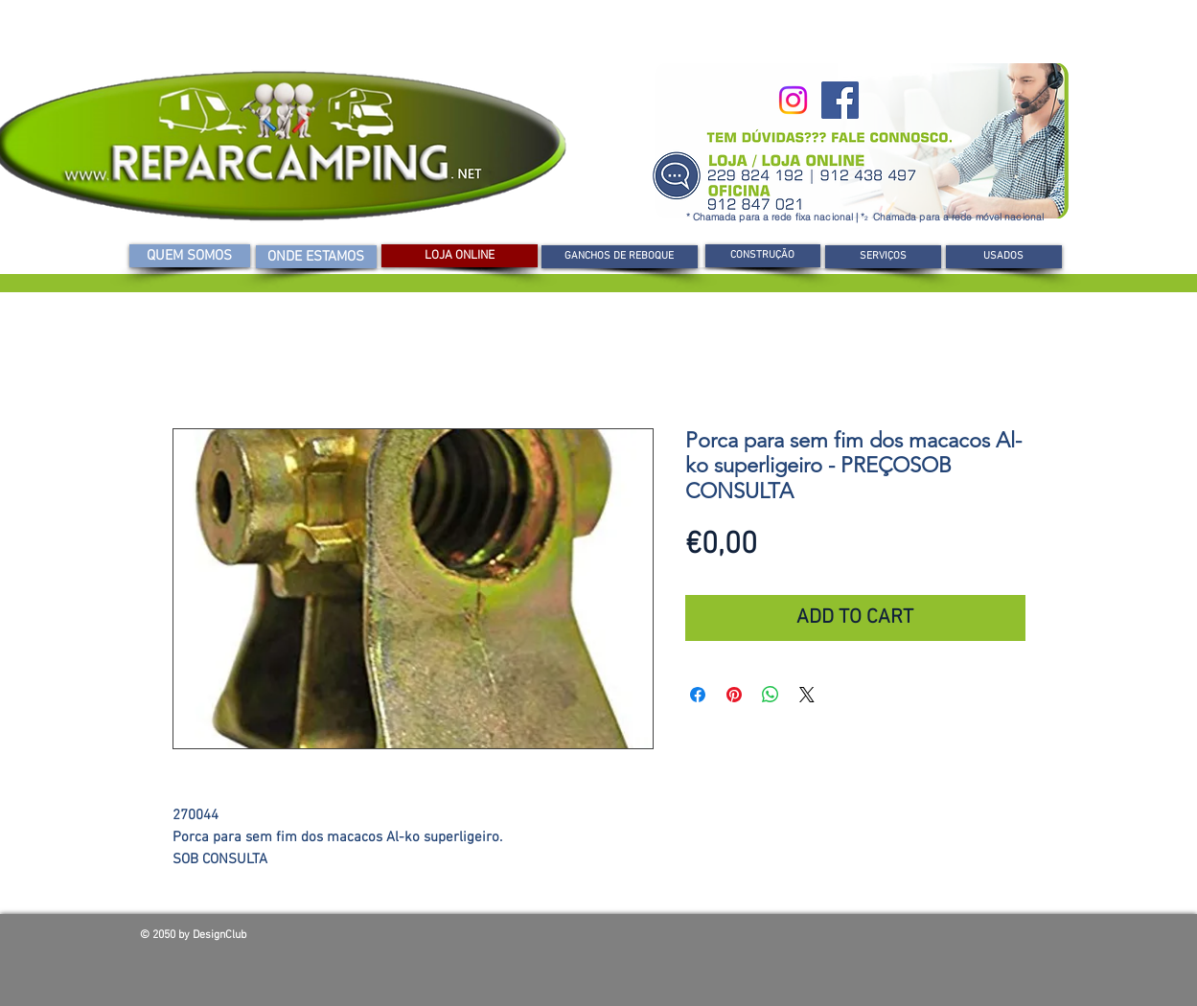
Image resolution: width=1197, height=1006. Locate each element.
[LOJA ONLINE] (459, 255)
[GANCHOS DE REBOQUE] (619, 256)
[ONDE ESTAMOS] (316, 256)
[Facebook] (840, 100)
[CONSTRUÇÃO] (762, 255)
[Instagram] (793, 100)
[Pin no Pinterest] (734, 694)
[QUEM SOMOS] (189, 255)
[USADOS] (1004, 256)
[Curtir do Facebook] (920, 940)
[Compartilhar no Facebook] (697, 694)
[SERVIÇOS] (883, 256)
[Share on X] (806, 694)
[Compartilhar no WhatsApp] (770, 694)
